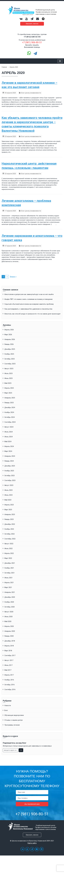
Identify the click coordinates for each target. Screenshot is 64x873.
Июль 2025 (8, 373)
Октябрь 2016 (9, 685)
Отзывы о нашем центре (13, 720)
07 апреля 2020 (10, 246)
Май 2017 (7, 670)
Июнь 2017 (8, 665)
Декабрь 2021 (9, 563)
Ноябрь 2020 (9, 602)
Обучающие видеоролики (14, 715)
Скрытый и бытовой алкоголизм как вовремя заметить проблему (29, 304)
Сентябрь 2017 (9, 655)
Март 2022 (8, 558)
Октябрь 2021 (9, 573)
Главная (4, 67)
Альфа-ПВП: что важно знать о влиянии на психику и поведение (28, 299)
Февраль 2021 (9, 592)
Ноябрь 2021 (9, 568)
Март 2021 (8, 587)
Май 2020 (7, 621)
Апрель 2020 (9, 626)
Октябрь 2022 (9, 534)
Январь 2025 (9, 403)
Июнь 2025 (8, 378)
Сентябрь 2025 (9, 364)
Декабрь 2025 (9, 349)
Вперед (13, 277)
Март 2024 (8, 451)
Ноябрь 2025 (9, 354)
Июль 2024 (8, 432)
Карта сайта (32, 843)
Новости (7, 705)
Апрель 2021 (9, 583)
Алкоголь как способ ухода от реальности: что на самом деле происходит (32, 314)
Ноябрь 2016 (9, 680)
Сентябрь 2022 (9, 539)
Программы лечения (12, 725)
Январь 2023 (9, 519)
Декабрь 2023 (9, 466)
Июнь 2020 (8, 617)
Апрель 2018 (9, 646)
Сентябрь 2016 (9, 689)
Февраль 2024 (9, 456)
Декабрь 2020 (9, 597)
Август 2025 (8, 369)
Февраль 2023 (9, 514)
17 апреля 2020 (10, 211)
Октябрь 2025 (9, 359)
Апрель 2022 (9, 553)
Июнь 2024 (8, 437)
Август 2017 (8, 660)
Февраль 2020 (9, 631)
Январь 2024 (9, 461)
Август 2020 (8, 612)
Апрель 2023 (9, 505)
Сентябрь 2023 (9, 480)
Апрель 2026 (9, 330)
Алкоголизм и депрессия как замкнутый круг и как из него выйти (29, 294)
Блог (6, 710)
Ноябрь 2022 (9, 529)
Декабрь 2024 (9, 407)
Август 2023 (8, 485)
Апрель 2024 (9, 446)
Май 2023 (7, 500)
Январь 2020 (9, 636)
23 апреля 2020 (10, 136)
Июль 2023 (8, 490)
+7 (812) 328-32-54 (32, 37)
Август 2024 (8, 427)
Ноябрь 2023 (9, 471)
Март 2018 (8, 651)
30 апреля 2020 (10, 93)
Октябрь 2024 (9, 417)
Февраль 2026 (9, 339)
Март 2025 (8, 393)
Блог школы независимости (31, 93)
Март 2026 (8, 335)
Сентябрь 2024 (9, 422)
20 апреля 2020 (10, 174)
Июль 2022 (8, 548)
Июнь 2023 (8, 495)
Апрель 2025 (9, 388)
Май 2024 (7, 441)
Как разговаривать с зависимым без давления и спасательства (28, 309)
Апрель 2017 (9, 675)
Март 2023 (8, 510)
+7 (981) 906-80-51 (32, 814)
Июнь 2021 (8, 578)
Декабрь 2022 (9, 524)
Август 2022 (8, 544)
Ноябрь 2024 (9, 412)
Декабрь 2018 (9, 641)
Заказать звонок (32, 24)
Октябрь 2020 (9, 607)
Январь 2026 (9, 344)
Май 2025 (7, 383)
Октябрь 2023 (9, 476)
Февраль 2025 (9, 398)
